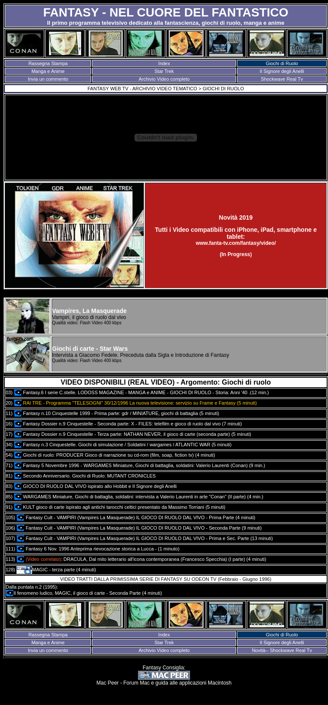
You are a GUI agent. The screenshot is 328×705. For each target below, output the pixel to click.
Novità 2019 (236, 217)
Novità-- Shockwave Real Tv (282, 650)
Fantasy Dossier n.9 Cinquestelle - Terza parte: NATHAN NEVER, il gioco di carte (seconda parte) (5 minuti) (132, 434)
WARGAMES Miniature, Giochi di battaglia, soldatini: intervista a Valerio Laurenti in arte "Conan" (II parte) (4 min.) (138, 496)
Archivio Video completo (164, 79)
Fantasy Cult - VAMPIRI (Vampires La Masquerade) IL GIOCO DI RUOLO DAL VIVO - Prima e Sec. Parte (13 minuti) (144, 538)
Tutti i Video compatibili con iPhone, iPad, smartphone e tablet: (236, 233)
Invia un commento (48, 79)
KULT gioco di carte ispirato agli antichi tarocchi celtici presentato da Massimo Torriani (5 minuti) (120, 507)
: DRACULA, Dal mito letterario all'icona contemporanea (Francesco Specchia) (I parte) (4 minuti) (141, 559)
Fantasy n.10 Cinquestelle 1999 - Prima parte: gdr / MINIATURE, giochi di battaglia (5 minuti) (116, 413)
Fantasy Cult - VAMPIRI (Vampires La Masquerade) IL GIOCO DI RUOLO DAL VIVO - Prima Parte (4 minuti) (135, 517)
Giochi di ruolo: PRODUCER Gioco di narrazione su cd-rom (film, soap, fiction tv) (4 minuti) (114, 455)
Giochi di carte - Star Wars (90, 348)
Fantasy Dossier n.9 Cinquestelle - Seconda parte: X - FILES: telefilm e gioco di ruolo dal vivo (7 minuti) (128, 423)
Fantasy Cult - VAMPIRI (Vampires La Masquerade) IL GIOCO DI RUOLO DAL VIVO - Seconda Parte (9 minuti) (139, 527)
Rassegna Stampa (48, 63)
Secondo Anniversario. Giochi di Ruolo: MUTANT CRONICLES (85, 475)
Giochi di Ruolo (282, 63)
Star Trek (164, 71)
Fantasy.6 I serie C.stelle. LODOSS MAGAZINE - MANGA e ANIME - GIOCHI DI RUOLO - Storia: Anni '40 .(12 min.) (141, 392)
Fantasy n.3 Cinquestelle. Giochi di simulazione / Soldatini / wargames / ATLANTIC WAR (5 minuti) (123, 444)
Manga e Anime (47, 71)
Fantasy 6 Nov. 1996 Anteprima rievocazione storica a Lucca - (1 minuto (97, 548)
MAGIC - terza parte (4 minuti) (56, 569)
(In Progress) (236, 254)
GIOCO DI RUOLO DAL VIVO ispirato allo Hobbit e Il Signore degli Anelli (95, 486)
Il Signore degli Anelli (282, 71)
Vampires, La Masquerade (89, 310)
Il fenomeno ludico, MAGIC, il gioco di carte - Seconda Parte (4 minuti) (84, 593)
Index (164, 63)
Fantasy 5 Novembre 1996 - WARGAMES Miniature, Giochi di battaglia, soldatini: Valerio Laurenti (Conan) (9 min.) (139, 465)
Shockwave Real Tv (282, 79)
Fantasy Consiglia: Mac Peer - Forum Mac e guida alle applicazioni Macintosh (163, 675)
